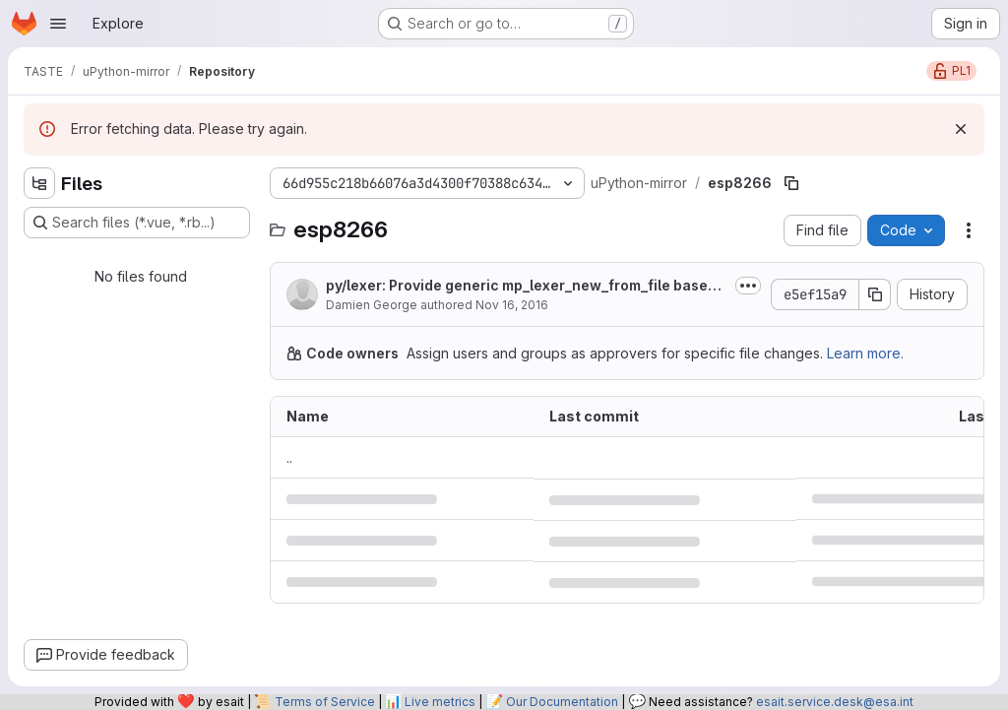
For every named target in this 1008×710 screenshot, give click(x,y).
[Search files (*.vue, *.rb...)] (137, 222)
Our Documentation (562, 701)
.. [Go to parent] (289, 457)
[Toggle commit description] (748, 285)
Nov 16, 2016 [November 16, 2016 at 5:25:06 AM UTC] (511, 304)
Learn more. (865, 353)
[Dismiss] (961, 129)
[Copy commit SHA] (875, 294)
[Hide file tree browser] (39, 183)
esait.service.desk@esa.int (835, 701)
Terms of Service (325, 701)
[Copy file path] (791, 183)
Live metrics (440, 701)
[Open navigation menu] (58, 23)
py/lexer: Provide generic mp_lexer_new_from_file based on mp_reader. (521, 286)
